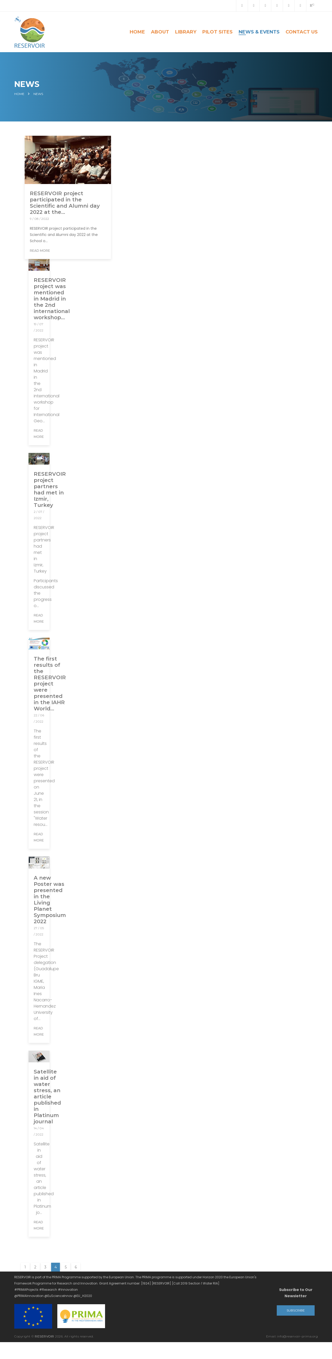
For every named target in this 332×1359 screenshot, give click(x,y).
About (160, 32)
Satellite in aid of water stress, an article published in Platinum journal (47, 1097)
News (38, 94)
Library (185, 32)
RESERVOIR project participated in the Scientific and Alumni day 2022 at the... (65, 202)
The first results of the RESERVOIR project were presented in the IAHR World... (50, 684)
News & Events (259, 32)
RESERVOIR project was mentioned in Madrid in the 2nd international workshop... (52, 299)
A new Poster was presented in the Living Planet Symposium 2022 (50, 900)
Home (137, 32)
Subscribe (296, 1310)
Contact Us (302, 32)
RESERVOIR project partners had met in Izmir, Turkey (50, 489)
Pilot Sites (217, 32)
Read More (40, 251)
